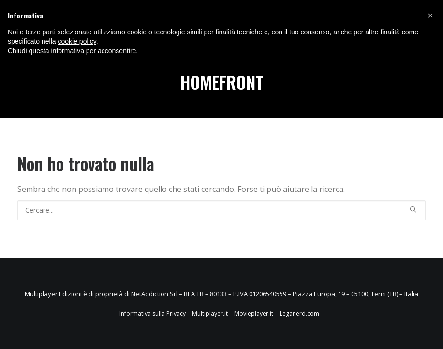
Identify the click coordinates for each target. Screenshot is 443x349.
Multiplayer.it (210, 313)
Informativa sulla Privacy (152, 313)
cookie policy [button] (77, 41)
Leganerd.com (299, 313)
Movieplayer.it (253, 313)
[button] (430, 15)
